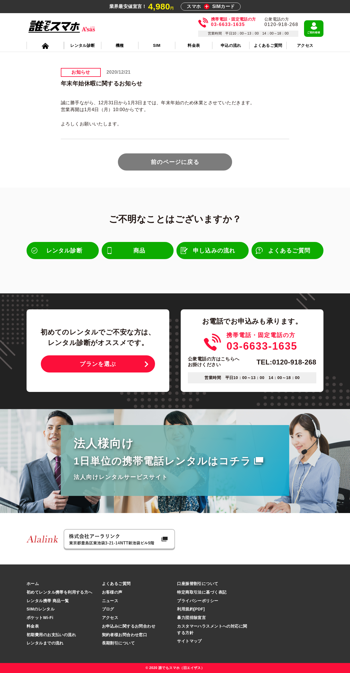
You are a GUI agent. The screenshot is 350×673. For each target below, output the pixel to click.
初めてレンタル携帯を (59, 592)
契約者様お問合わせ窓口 (124, 634)
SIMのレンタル (41, 609)
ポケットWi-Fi (40, 617)
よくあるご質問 (116, 583)
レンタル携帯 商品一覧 (48, 600)
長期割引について (118, 643)
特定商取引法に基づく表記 (201, 592)
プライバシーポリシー (197, 600)
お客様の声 (112, 592)
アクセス (110, 617)
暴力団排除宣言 (191, 617)
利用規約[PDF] (191, 609)
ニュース (110, 600)
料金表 (33, 626)
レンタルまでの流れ (45, 643)
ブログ (108, 609)
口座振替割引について (197, 583)
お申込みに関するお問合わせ (128, 626)
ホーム (33, 583)
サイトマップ (189, 641)
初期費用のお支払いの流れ (51, 634)
